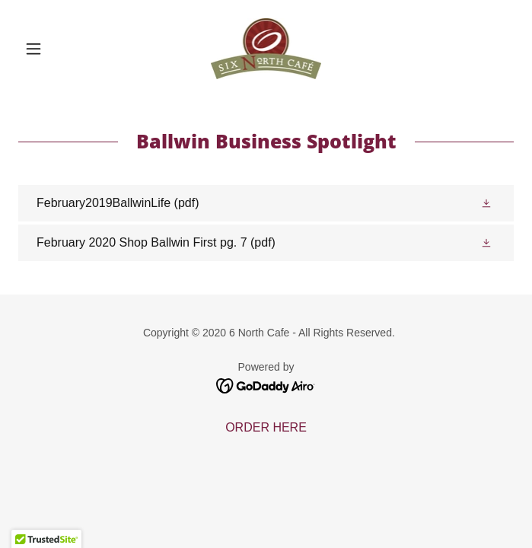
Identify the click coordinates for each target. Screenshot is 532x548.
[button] (55, 48)
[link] (266, 48)
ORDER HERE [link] (266, 427)
